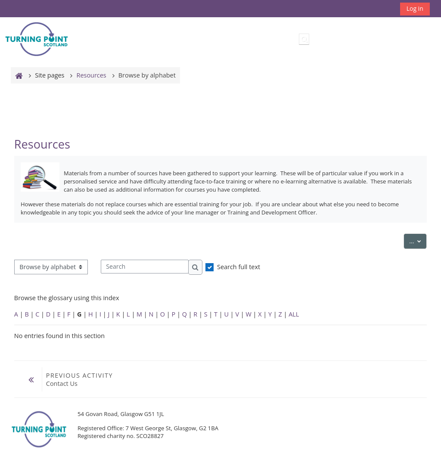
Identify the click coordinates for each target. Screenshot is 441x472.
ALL (294, 314)
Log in (415, 8)
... (418, 240)
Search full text (238, 267)
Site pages (49, 75)
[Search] (145, 266)
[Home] (36, 38)
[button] (304, 39)
